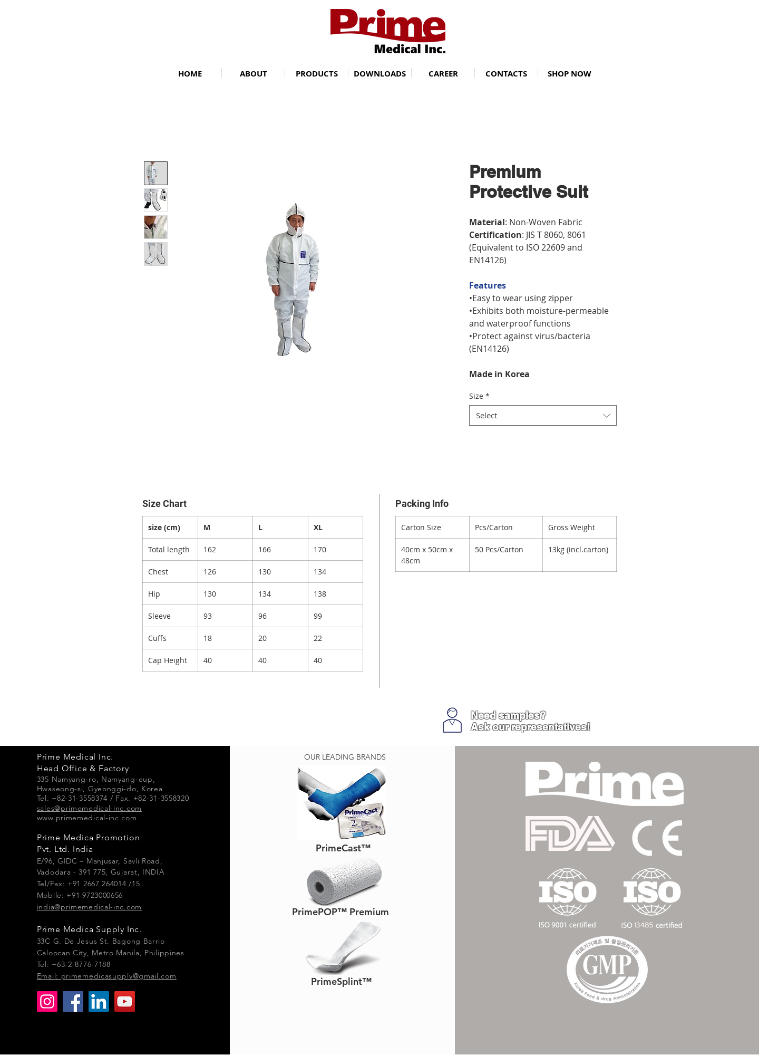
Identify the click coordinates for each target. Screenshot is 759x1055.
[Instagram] (47, 1001)
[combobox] (543, 415)
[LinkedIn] (99, 1001)
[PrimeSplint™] (341, 981)
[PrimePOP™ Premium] (340, 911)
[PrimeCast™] (343, 848)
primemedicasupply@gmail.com (119, 976)
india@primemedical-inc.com (89, 907)
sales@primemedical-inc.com (89, 808)
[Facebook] (73, 1001)
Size (479, 396)
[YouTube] (124, 1001)
